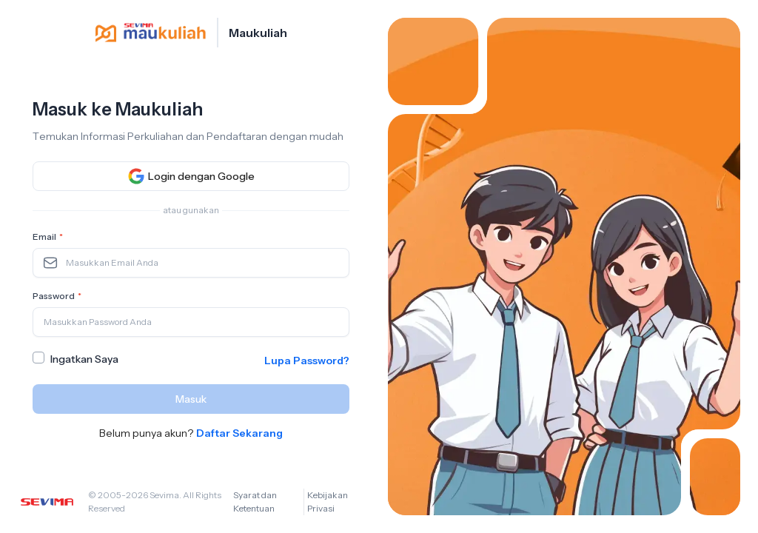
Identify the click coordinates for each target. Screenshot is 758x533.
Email (49, 237)
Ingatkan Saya (84, 359)
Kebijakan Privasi (327, 501)
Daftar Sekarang (239, 433)
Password (58, 296)
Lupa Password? (306, 360)
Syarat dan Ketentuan (255, 501)
